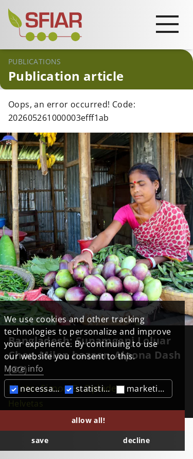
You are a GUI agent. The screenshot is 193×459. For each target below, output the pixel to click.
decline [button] (136, 440)
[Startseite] (96, 24)
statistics (88, 388)
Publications (34, 61)
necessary (35, 388)
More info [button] (24, 368)
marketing (142, 388)
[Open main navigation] (167, 23)
